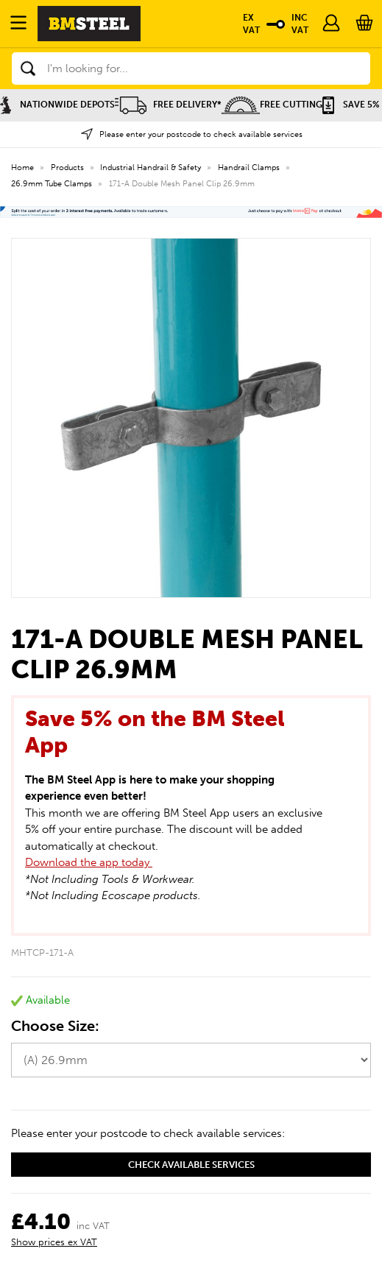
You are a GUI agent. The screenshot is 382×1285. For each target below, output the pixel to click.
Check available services (191, 1164)
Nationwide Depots (57, 104)
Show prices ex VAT (54, 1241)
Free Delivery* (168, 104)
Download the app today (88, 862)
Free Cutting (272, 104)
